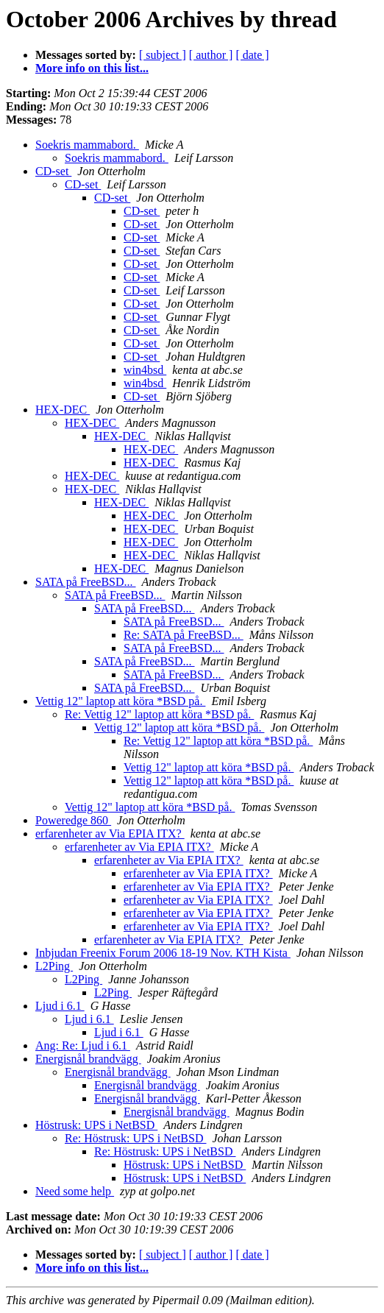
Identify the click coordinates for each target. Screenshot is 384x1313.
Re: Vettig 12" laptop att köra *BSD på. (159, 714)
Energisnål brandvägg (88, 1058)
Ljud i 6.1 (60, 1005)
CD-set (53, 171)
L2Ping (54, 966)
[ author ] (211, 55)
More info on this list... (92, 68)
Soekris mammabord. (87, 144)
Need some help (74, 1191)
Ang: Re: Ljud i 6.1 (82, 1045)
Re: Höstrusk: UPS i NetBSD (135, 1138)
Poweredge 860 (73, 820)
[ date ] (252, 55)
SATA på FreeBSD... (85, 582)
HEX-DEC (62, 409)
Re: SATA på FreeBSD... (183, 635)
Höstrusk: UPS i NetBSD (96, 1125)
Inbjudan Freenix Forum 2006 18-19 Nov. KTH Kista (163, 952)
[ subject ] (162, 55)
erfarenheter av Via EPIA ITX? (110, 833)
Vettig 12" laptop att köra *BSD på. (120, 701)
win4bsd (145, 370)
